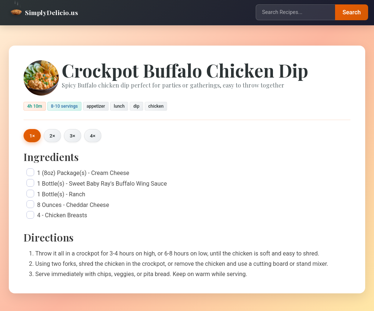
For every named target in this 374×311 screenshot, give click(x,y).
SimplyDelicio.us (44, 12)
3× (72, 136)
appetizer (96, 106)
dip (136, 106)
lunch (119, 106)
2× (52, 136)
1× (32, 136)
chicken (156, 106)
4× (93, 136)
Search (351, 12)
